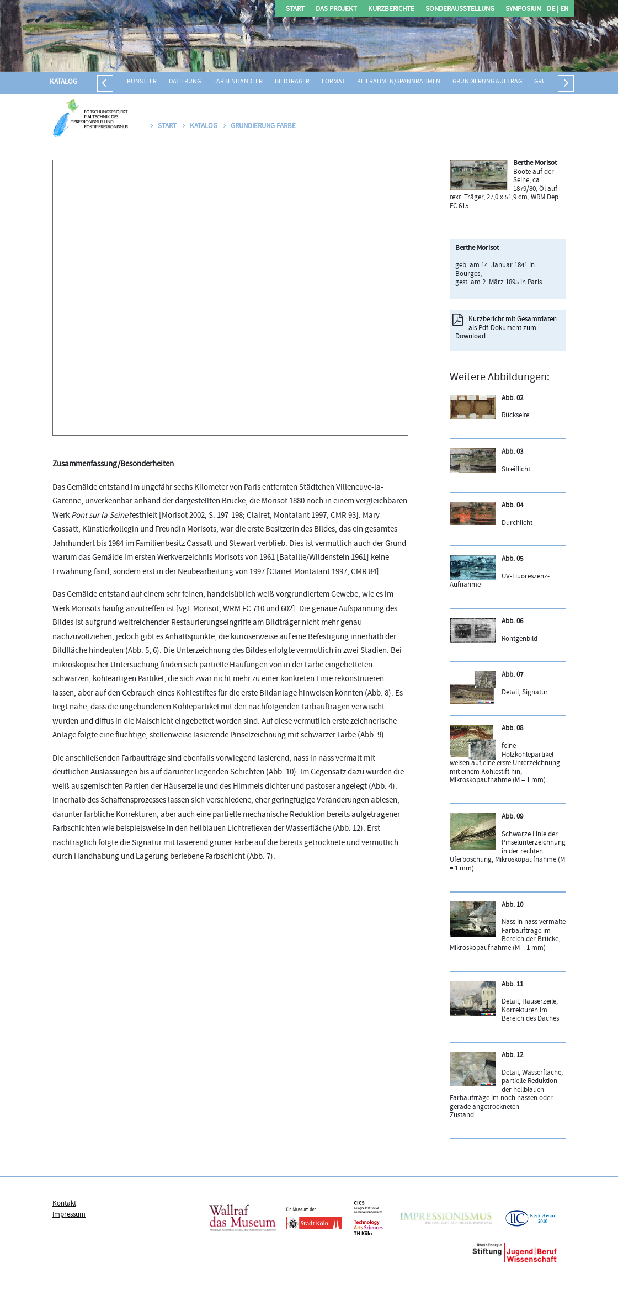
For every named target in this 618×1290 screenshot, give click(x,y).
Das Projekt (336, 9)
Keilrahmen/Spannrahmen (398, 82)
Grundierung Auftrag (487, 82)
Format (333, 82)
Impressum (69, 1214)
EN (563, 9)
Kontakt (64, 1203)
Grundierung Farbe (259, 126)
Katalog (63, 82)
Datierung (185, 82)
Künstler (142, 82)
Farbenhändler (238, 82)
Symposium (523, 9)
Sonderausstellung (459, 9)
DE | (552, 9)
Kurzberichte (391, 9)
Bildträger (292, 82)
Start (295, 9)
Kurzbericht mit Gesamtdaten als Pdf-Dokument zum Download (506, 328)
